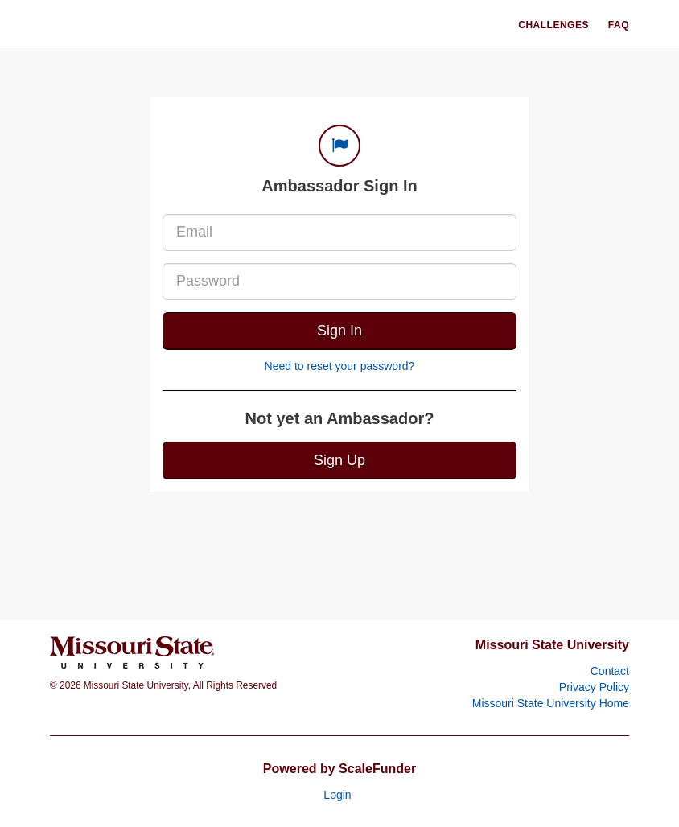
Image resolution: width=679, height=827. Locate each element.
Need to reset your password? (340, 366)
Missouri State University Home (550, 703)
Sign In (339, 331)
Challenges (553, 25)
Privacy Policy (594, 687)
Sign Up (339, 460)
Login (337, 794)
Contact (610, 670)
